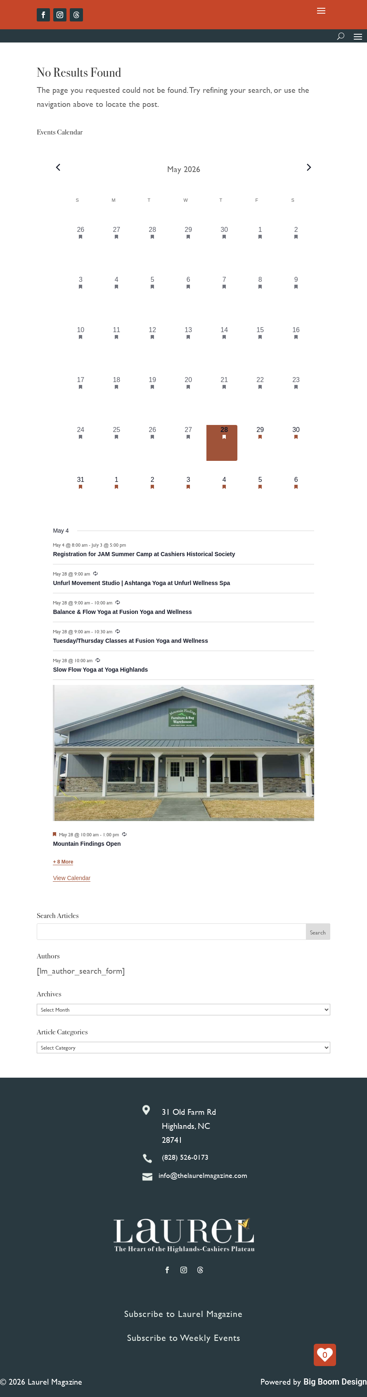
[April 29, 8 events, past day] (188, 243)
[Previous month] (58, 167)
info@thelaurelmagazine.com (203, 1175)
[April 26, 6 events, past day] (81, 243)
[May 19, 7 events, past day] (152, 393)
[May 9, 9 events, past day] (296, 293)
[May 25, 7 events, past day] (117, 443)
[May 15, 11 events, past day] (260, 343)
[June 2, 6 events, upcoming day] (152, 493)
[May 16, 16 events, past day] (296, 343)
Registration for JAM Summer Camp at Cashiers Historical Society (144, 554)
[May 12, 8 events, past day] (152, 343)
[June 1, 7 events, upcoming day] (117, 493)
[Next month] (309, 167)
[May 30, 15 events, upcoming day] (296, 443)
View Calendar (71, 878)
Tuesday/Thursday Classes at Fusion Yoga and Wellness (130, 640)
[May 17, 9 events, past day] (81, 393)
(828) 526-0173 (185, 1157)
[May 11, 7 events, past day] (117, 343)
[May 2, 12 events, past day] (296, 243)
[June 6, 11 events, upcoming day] (296, 493)
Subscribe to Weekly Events (183, 1337)
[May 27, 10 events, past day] (188, 443)
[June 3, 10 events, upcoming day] (188, 493)
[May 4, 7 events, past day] (117, 293)
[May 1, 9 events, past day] (260, 243)
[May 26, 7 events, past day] (152, 443)
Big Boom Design (335, 1382)
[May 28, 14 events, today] (224, 443)
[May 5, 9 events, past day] (152, 293)
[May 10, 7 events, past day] (81, 343)
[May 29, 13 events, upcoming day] (260, 443)
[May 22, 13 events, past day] (260, 393)
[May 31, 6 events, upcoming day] (81, 493)
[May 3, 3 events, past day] (81, 293)
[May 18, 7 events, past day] (117, 393)
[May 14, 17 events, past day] (224, 343)
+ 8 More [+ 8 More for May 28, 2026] (63, 862)
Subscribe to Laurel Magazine (183, 1313)
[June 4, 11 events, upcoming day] (224, 493)
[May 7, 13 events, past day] (224, 293)
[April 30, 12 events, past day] (224, 243)
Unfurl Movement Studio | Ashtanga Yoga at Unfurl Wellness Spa (141, 583)
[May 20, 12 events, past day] (188, 393)
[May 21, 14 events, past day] (224, 393)
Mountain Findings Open (87, 843)
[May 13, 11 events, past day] (188, 343)
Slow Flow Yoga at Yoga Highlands (100, 669)
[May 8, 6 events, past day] (260, 293)
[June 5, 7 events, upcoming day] (260, 493)
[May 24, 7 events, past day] (81, 443)
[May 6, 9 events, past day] (188, 293)
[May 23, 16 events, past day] (296, 393)
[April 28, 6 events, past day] (152, 243)
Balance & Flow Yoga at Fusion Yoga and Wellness (122, 612)
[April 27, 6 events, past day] (117, 243)
